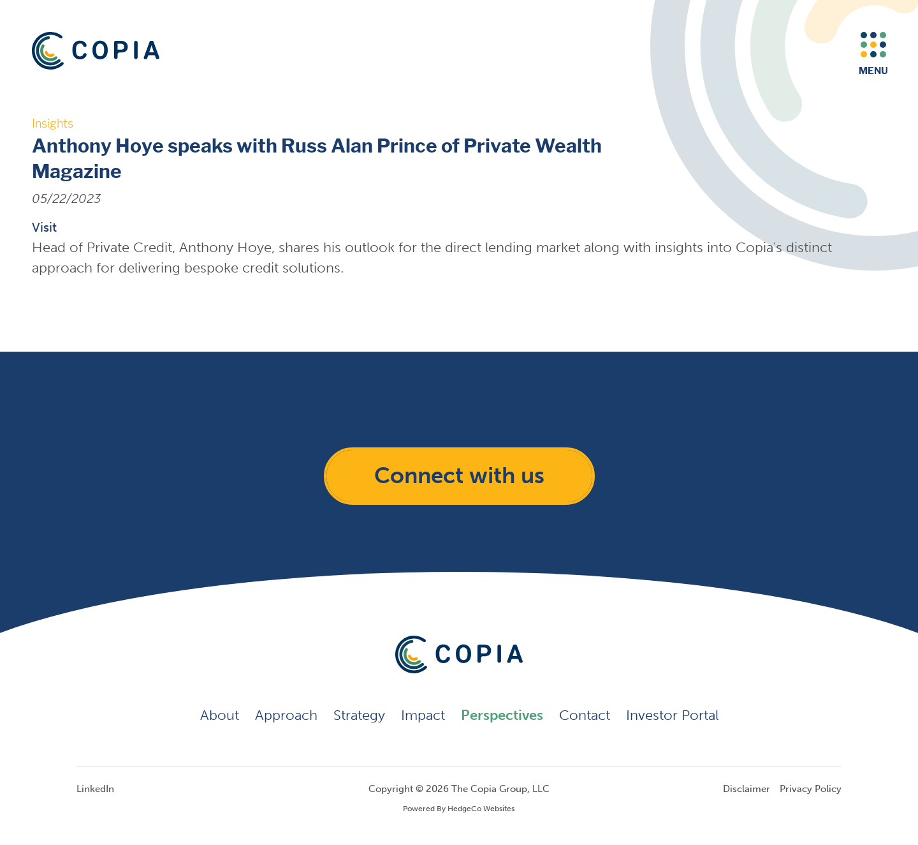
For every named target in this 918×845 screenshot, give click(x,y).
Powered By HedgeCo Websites (458, 808)
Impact (423, 715)
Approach (286, 715)
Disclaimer (746, 789)
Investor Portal (672, 715)
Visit (44, 227)
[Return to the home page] (95, 51)
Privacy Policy (810, 789)
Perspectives (502, 715)
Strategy (359, 715)
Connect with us (459, 475)
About (219, 715)
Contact (584, 715)
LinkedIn (95, 789)
